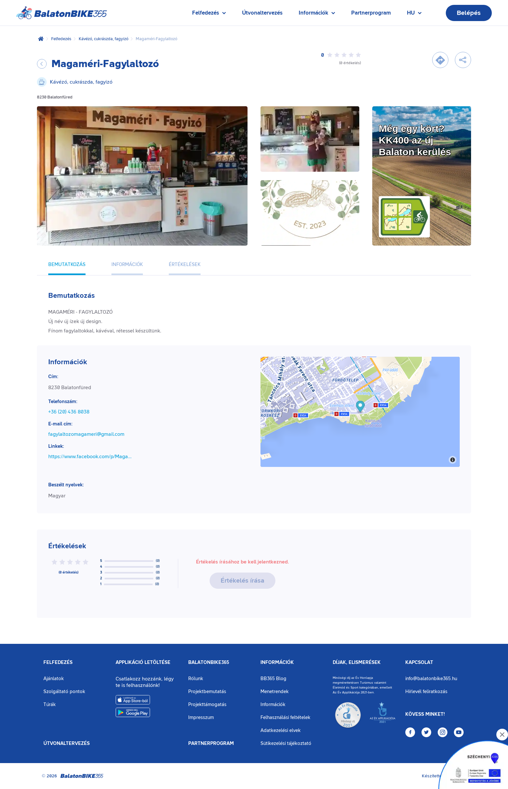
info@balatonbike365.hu (431, 679)
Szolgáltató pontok (64, 692)
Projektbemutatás (207, 692)
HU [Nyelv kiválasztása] (414, 14)
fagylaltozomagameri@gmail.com (86, 434)
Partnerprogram (371, 13)
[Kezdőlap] (41, 39)
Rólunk (195, 679)
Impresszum (201, 717)
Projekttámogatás (207, 705)
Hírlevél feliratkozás (426, 692)
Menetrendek (274, 692)
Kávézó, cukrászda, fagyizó (103, 38)
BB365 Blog (273, 679)
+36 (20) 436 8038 (68, 412)
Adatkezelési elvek (280, 730)
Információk (277, 662)
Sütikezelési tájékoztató (285, 743)
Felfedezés (61, 38)
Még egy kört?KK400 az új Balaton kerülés (415, 140)
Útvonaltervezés (262, 13)
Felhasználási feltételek (285, 717)
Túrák (49, 705)
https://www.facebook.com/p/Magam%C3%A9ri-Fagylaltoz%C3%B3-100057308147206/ (91, 456)
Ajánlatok (53, 679)
